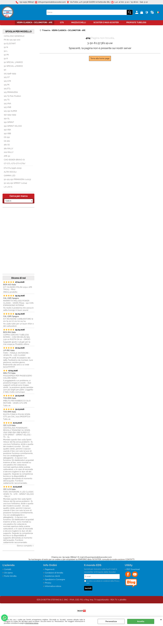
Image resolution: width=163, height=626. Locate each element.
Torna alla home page (100, 58)
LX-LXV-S (8, 187)
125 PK (7, 85)
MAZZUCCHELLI (78, 22)
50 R (6, 58)
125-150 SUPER (10, 111)
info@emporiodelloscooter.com (98, 557)
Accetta (140, 621)
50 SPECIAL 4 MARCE (13, 66)
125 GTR (7, 81)
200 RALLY (8, 152)
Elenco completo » (25, 546)
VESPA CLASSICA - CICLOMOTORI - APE (34, 22)
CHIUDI (161, 619)
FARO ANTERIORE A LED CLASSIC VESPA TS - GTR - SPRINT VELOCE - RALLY (18, 494)
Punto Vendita (10, 576)
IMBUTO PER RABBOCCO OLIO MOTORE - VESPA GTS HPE (17, 402)
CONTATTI (129, 559)
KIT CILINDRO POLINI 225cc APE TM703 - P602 (17, 288)
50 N (6, 47)
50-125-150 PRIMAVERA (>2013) (17, 179)
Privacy (48, 583)
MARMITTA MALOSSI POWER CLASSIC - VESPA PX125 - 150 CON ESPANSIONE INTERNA (18, 303)
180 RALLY (8, 148)
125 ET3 (7, 88)
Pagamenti (49, 569)
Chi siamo (8, 573)
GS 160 (7, 141)
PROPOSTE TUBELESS (136, 22)
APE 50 (7, 156)
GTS (62, 22)
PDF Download (133, 569)
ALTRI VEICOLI (10, 172)
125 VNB (7, 107)
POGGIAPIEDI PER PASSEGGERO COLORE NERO (17, 377)
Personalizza (111, 621)
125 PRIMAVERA (11, 92)
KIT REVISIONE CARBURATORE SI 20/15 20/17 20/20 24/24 (18, 320)
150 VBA (7, 130)
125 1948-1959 (10, 73)
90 (5, 70)
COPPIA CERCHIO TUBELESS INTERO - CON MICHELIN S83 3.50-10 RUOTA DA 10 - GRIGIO (16, 337)
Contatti (7, 569)
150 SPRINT (9, 122)
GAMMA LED (9, 175)
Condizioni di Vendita (54, 573)
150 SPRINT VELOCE (13, 126)
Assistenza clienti (52, 576)
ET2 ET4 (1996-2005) (13, 168)
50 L (6, 51)
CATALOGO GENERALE (14, 36)
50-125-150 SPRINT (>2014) (15, 183)
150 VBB (7, 133)
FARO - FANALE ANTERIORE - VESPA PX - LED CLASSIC (16, 354)
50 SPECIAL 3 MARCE (13, 62)
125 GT (7, 77)
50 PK (6, 55)
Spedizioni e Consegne (55, 579)
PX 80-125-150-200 (12, 40)
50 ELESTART (10, 43)
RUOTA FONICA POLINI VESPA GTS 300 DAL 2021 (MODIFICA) (16, 415)
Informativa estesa (31, 623)
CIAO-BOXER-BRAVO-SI (14, 160)
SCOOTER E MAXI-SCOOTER (106, 22)
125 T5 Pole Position (12, 96)
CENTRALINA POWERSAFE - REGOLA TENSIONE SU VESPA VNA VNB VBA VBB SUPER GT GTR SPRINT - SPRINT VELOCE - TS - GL (17, 432)
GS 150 (7, 137)
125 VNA (7, 103)
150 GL (7, 118)
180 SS (7, 145)
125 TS (6, 100)
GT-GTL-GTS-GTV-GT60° (15, 163)
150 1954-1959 (10, 115)
